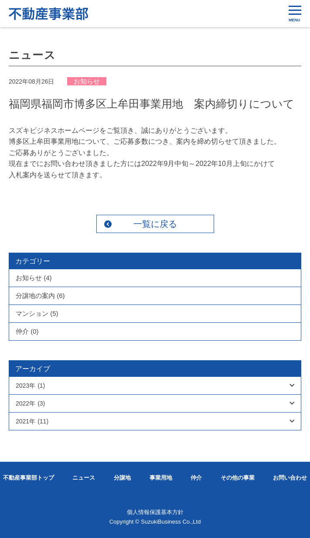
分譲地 (122, 477)
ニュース (83, 477)
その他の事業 (238, 477)
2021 (32, 421)
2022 (30, 403)
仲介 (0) (27, 331)
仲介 (196, 477)
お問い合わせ (290, 477)
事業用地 (161, 477)
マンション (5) (37, 313)
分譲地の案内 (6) (40, 295)
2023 (30, 385)
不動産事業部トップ (28, 477)
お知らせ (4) (34, 277)
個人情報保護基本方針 (155, 512)
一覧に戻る (155, 224)
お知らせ (87, 81)
